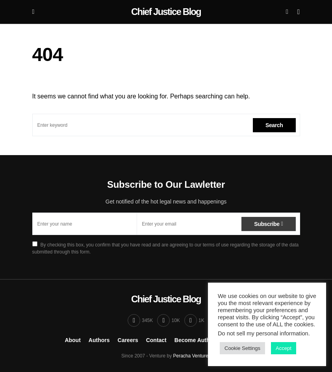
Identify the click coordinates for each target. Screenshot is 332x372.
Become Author (194, 340)
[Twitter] (194, 320)
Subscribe (267, 224)
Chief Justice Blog (166, 11)
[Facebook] (140, 320)
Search (274, 125)
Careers (128, 340)
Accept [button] (283, 348)
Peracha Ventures (192, 356)
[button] (33, 12)
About (72, 340)
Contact (156, 340)
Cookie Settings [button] (242, 348)
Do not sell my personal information (263, 333)
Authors (99, 340)
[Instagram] (168, 320)
